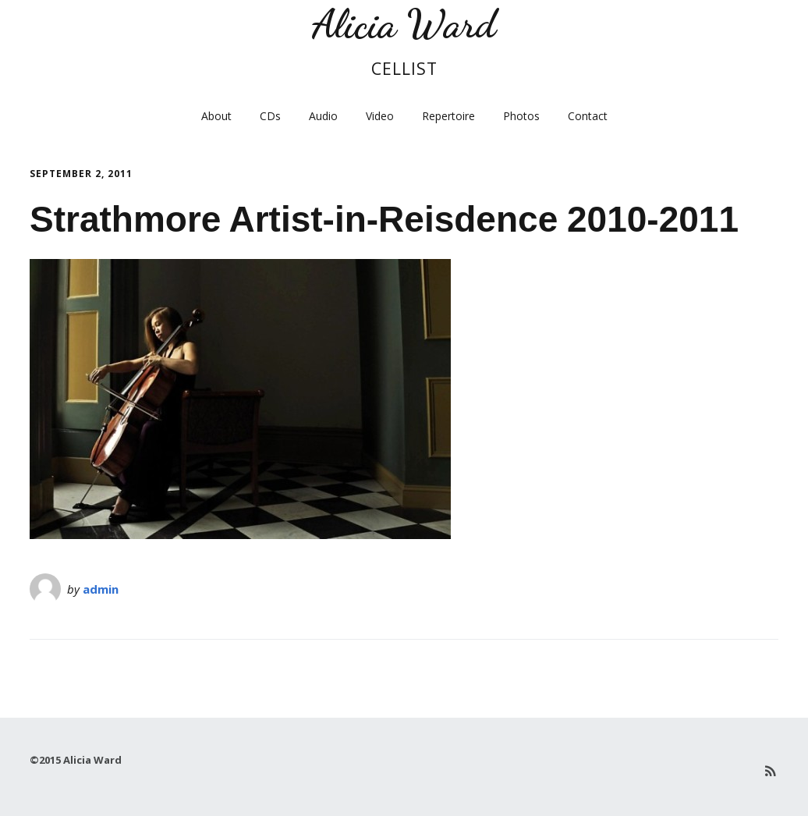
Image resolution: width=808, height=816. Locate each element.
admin (101, 589)
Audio (323, 115)
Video (380, 115)
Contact (588, 115)
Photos (521, 115)
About (216, 115)
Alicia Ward (404, 24)
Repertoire (448, 115)
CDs (270, 115)
